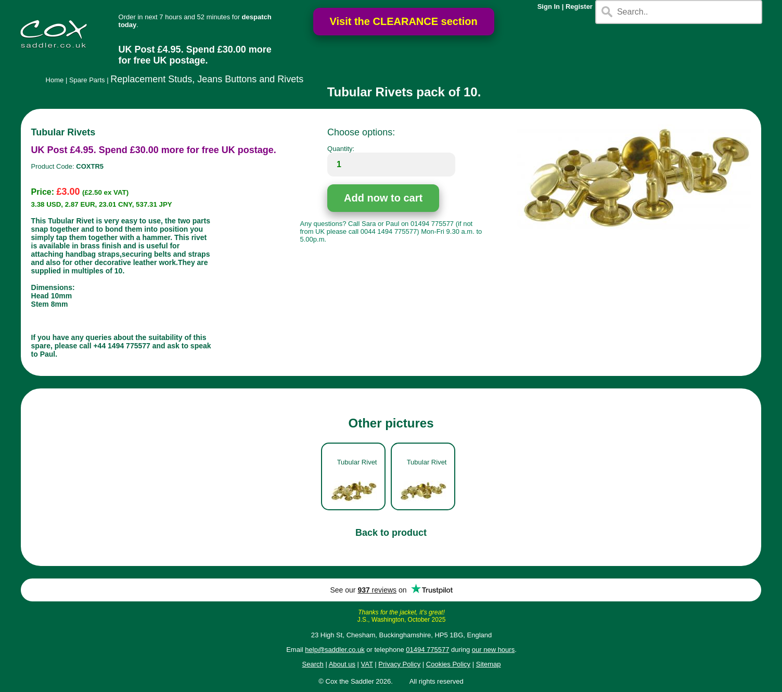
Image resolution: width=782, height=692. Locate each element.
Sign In (548, 6)
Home (55, 80)
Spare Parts (87, 80)
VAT (367, 664)
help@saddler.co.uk (334, 649)
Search (313, 664)
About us (342, 664)
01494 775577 (427, 649)
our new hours (493, 649)
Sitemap (488, 664)
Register (579, 6)
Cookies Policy (448, 664)
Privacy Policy (399, 664)
